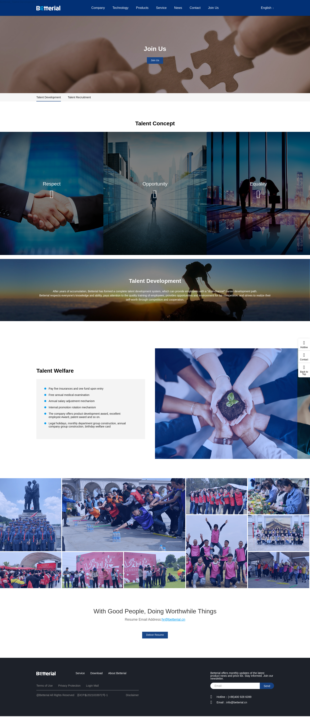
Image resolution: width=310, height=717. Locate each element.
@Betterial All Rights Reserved (55, 695)
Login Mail (92, 686)
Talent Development (48, 97)
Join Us (215, 7)
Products (141, 7)
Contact (196, 7)
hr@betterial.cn (173, 619)
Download (96, 673)
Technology (119, 7)
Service (161, 7)
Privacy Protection (69, 686)
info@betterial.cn (236, 703)
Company (96, 7)
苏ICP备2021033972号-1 (92, 695)
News (179, 7)
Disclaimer (132, 695)
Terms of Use (44, 686)
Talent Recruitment (79, 97)
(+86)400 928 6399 (239, 697)
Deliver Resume (155, 635)
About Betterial (117, 673)
